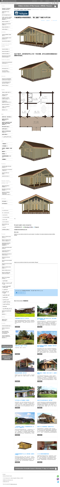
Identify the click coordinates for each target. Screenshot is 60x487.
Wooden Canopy (5, 85)
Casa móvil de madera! (6, 41)
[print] (48, 20)
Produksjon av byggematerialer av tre (6, 102)
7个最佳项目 (4, 143)
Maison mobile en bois (6, 270)
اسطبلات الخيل (5, 280)
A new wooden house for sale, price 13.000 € (6, 83)
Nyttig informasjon (6, 104)
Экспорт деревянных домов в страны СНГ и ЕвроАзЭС (6, 336)
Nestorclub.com (14, 484)
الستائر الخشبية (5, 297)
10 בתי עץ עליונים (5, 212)
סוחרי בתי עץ (4, 219)
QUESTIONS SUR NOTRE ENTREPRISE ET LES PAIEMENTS (6, 244)
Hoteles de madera (6, 53)
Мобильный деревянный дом (6, 311)
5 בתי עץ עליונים (5, 210)
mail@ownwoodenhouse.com (20, 229)
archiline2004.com (6, 481)
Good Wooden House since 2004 (9, 1)
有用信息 (4, 153)
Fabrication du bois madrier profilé (7, 264)
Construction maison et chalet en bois (6, 251)
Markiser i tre (5, 109)
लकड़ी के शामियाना (5, 134)
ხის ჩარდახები (5, 203)
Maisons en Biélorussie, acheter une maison (6, 273)
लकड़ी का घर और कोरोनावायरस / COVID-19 (6, 132)
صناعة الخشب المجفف (6, 304)
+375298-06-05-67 (18, 227)
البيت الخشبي (4, 289)
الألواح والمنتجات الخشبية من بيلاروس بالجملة (6, 287)
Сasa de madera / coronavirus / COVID (6, 71)
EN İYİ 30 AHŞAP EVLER (6, 14)
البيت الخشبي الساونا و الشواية (5, 292)
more (17, 326)
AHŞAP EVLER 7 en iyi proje (5, 12)
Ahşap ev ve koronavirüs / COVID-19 (6, 24)
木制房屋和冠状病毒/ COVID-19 (6, 157)
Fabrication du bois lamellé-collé (7, 261)
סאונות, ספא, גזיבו (5, 217)
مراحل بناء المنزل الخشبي (6, 136)
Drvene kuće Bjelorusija (6, 325)
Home (15, 9)
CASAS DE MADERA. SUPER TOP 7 (6, 35)
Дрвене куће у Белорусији (4, 320)
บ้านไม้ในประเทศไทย (6, 229)
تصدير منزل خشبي (5, 299)
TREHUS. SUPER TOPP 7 (6, 92)
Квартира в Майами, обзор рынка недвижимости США (6, 193)
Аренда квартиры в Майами (5, 186)
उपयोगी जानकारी (5, 128)
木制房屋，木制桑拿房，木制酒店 (7, 149)
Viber (12, 3)
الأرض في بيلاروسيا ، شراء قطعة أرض (7, 283)
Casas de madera (6, 49)
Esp (54, 0)
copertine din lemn (6, 176)
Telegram (14, 3)
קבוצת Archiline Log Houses (5, 225)
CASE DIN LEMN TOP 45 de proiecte (6, 167)
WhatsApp (9, 3)
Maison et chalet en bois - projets (6, 267)
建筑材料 (4, 151)
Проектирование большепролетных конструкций (5, 332)
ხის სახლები (5, 201)
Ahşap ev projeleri (6, 21)
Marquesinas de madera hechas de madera (6, 56)
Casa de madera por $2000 (5, 173)
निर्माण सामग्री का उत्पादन (6, 126)
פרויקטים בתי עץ (5, 221)
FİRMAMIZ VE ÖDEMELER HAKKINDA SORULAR (6, 9)
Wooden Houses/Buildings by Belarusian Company (6, 79)
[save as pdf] (54, 20)
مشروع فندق (4, 306)
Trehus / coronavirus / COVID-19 (6, 107)
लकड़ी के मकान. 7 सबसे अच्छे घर (7, 116)
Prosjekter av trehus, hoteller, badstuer (6, 98)
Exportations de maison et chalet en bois (7, 254)
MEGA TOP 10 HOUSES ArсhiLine (6, 278)
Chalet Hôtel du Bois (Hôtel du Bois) (7, 248)
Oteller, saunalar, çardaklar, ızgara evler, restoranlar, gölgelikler (7, 18)
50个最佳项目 (5, 145)
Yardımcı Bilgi (5, 29)
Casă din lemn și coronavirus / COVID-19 (7, 170)
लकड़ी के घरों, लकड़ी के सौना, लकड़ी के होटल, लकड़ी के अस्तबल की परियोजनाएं (7, 123)
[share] (43, 20)
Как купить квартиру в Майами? (6, 189)
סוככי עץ (4, 227)
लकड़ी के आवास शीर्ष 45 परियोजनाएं (5, 120)
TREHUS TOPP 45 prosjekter (5, 95)
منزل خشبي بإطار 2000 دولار (7, 308)
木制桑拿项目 (29, 9)
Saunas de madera (6, 51)
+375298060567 (4, 3)
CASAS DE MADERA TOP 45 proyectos (6, 38)
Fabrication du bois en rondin (6, 258)
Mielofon (4, 314)
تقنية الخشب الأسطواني (6, 301)
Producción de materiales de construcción (7, 63)
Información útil (5, 68)
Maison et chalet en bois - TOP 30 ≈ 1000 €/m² (6, 240)
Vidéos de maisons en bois (6, 329)
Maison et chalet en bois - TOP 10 (6, 237)
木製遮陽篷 (4, 159)
